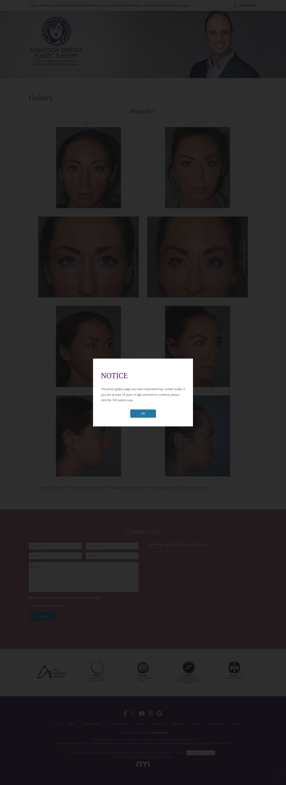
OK (143, 413)
